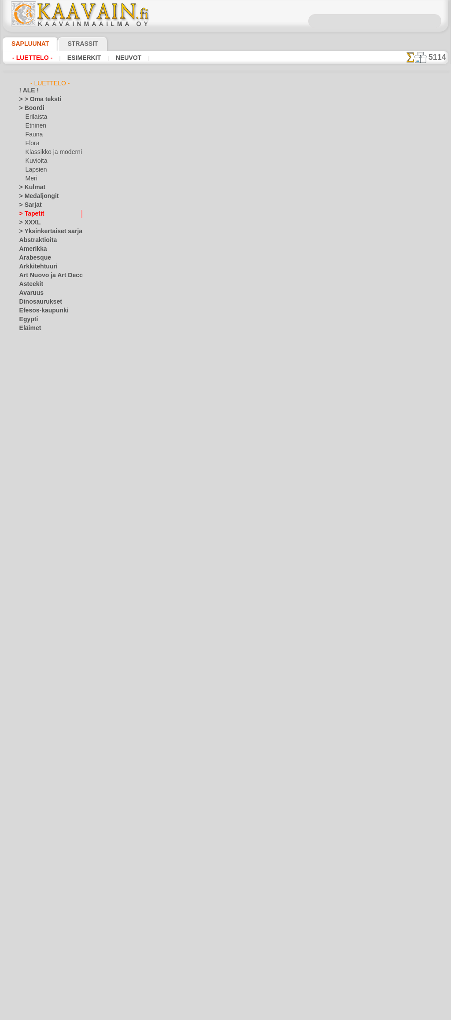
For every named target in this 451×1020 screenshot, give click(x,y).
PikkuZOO (37, 680)
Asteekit (29, 284)
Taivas (26, 847)
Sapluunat (26, 44)
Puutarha (30, 803)
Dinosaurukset (37, 302)
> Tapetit (29, 214)
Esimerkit (76, 57)
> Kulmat (30, 187)
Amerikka (30, 249)
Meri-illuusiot (35, 733)
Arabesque (32, 258)
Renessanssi (34, 812)
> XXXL (28, 223)
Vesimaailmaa (36, 865)
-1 (199, 301)
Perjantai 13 (33, 777)
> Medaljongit (35, 196)
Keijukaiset (32, 460)
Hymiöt (28, 390)
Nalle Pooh (39, 663)
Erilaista (36, 117)
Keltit (26, 478)
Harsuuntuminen (39, 363)
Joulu (32, 443)
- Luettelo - (30, 57)
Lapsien (35, 170)
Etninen (35, 126)
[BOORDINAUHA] (48, 918)
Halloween (38, 434)
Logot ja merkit (37, 707)
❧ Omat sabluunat (42, 988)
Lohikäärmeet (36, 715)
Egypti (26, 319)
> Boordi (29, 108)
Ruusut (28, 821)
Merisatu (37, 645)
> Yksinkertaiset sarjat (46, 231)
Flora (32, 143)
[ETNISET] (38, 935)
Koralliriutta (34, 504)
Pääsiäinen (39, 451)
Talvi (24, 856)
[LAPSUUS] (40, 962)
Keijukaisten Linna (48, 601)
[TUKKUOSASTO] (40, 909)
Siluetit (28, 830)
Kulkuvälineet (35, 531)
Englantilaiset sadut (50, 583)
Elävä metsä (40, 575)
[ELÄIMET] (39, 927)
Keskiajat (30, 487)
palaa (226, 301)
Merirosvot (39, 636)
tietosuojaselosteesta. (299, 1013)
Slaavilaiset (33, 839)
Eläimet (28, 328)
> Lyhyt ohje (135, 217)
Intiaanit (36, 592)
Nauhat (28, 751)
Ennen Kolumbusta (42, 337)
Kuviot (27, 539)
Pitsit (25, 786)
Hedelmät (31, 372)
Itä (22, 416)
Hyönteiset (32, 399)
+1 (251, 301)
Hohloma (30, 381)
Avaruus (29, 293)
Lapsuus (29, 557)
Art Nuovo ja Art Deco (46, 275)
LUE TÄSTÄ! (193, 217)
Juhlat (26, 425)
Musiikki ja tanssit (41, 742)
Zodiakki (29, 900)
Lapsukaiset (40, 619)
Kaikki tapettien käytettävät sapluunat (225, 321)
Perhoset (30, 768)
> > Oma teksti (36, 99)
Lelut (32, 627)
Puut (25, 795)
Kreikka (28, 513)
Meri (31, 179)
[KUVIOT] (37, 953)
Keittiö (27, 469)
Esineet (28, 346)
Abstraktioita (35, 240)
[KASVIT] (37, 944)
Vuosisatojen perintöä (46, 891)
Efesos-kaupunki (39, 311)
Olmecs (28, 759)
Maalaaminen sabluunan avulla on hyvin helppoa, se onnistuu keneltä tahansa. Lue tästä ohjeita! (404, 401)
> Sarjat (28, 205)
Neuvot (116, 57)
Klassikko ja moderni (50, 152)
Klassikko (30, 495)
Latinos (28, 689)
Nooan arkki (40, 671)
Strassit (72, 44)
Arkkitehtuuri (35, 267)
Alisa (31, 566)
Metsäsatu (39, 654)
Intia (25, 407)
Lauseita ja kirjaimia (43, 698)
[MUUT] (36, 971)
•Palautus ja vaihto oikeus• (227, 474)
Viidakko (29, 874)
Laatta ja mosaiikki (42, 548)
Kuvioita (36, 161)
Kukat (26, 522)
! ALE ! (27, 91)
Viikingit (29, 883)
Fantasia (30, 355)
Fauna (33, 135)
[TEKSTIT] (37, 979)
